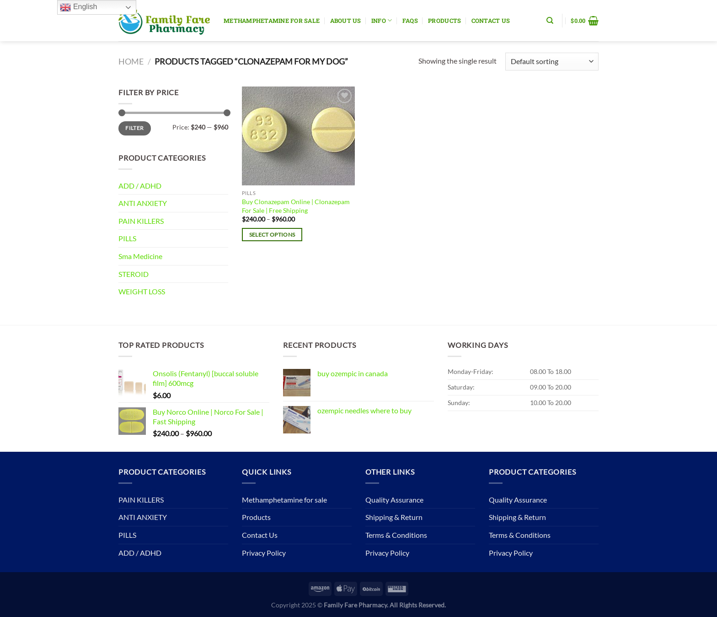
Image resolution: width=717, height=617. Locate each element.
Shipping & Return (394, 517)
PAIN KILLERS (141, 220)
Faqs (410, 20)
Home (131, 61)
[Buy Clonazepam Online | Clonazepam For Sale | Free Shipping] (298, 136)
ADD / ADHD (139, 185)
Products (444, 20)
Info (381, 20)
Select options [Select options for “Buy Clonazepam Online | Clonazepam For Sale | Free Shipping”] (272, 235)
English (78, 7)
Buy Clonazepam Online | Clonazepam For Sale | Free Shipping (296, 206)
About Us (345, 20)
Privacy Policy (264, 552)
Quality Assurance (394, 499)
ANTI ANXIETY (142, 203)
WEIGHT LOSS (141, 291)
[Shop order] (552, 61)
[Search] (549, 20)
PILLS (127, 238)
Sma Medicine (140, 256)
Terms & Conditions (396, 534)
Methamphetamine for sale (272, 20)
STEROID (133, 274)
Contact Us (490, 20)
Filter (134, 127)
